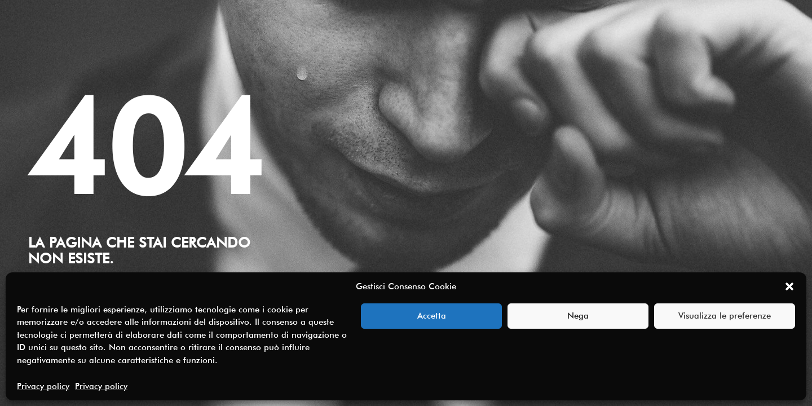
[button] (789, 286)
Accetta (431, 316)
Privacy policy (43, 386)
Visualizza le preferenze (724, 316)
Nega (578, 316)
